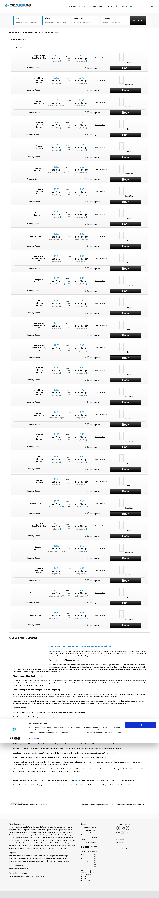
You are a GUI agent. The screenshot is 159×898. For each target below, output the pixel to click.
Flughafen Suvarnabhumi (17, 832)
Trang (60, 848)
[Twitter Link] (123, 828)
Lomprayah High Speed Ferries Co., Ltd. (39, 58)
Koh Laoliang (20, 838)
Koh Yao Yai (52, 840)
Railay (38, 846)
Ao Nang (11, 827)
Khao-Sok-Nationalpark (23, 835)
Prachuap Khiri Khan (29, 846)
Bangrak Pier (56, 83)
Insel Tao (59, 832)
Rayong (58, 846)
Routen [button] (81, 7)
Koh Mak (44, 838)
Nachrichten (12, 858)
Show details (34, 894)
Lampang (65, 840)
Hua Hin (33, 832)
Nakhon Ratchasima (42, 843)
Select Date (17, 47)
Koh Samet (26, 840)
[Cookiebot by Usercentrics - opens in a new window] (14, 893)
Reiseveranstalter (23, 858)
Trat (65, 848)
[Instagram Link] (127, 828)
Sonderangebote (51, 856)
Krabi (59, 840)
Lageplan (60, 861)
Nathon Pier (56, 217)
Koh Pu (19, 840)
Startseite (72, 7)
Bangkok (54, 827)
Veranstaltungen (63, 856)
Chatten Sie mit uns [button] (88, 830)
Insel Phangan (81, 58)
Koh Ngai (70, 838)
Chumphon (12, 830)
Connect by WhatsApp (89, 839)
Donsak (19, 830)
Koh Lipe (37, 838)
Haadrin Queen (35, 236)
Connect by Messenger (89, 834)
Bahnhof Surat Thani (43, 827)
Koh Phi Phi (12, 840)
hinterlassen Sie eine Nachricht (77, 785)
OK (140, 880)
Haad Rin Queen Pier (56, 239)
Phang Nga (12, 846)
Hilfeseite (62, 785)
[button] (142, 7)
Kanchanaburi (67, 832)
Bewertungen (34, 858)
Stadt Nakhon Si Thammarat (25, 848)
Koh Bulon (35, 835)
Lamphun (72, 840)
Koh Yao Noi (43, 840)
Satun (64, 846)
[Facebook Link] (118, 828)
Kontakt (66, 861)
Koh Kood (58, 835)
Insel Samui (56, 58)
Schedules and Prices (31, 856)
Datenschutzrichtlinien (36, 861)
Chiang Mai (61, 827)
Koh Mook (51, 838)
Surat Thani (38, 848)
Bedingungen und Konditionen (18, 861)
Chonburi (69, 827)
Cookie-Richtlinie (50, 861)
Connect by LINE (88, 842)
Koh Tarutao (34, 840)
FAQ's (41, 858)
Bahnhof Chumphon (29, 827)
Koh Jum (51, 835)
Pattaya (67, 843)
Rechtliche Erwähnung (60, 858)
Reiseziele (19, 856)
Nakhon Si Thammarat (57, 843)
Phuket (19, 846)
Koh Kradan (66, 835)
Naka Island (30, 843)
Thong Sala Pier (81, 61)
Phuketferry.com (14, 868)
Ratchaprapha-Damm (48, 846)
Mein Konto (121, 6)
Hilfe (110, 7)
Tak (56, 848)
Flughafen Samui (50, 830)
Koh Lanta (12, 838)
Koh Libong (29, 838)
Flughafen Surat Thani (64, 830)
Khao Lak (12, 835)
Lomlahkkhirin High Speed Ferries (39, 80)
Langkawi (12, 843)
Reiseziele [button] (92, 7)
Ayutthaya (19, 827)
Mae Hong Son (21, 843)
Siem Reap (70, 846)
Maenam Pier (56, 61)
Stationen (102, 7)
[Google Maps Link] (118, 832)
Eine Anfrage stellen (88, 828)
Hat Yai (28, 832)
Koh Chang (43, 835)
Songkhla (12, 848)
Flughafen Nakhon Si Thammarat (33, 830)
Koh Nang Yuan (61, 838)
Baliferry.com (24, 868)
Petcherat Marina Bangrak (56, 106)
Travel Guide (48, 858)
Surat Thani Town (48, 848)
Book (125, 68)
